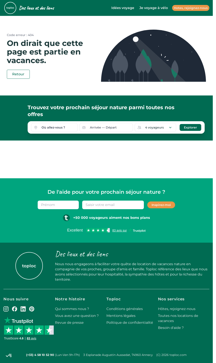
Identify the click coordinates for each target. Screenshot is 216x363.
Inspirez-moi (161, 205)
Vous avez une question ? (77, 316)
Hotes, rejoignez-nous (191, 8)
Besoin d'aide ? (171, 328)
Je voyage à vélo (153, 8)
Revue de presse (69, 323)
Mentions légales (121, 316)
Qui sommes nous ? (72, 309)
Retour (18, 74)
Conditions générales (124, 309)
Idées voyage (122, 8)
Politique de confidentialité (129, 323)
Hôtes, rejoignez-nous (176, 309)
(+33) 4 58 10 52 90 (40, 355)
